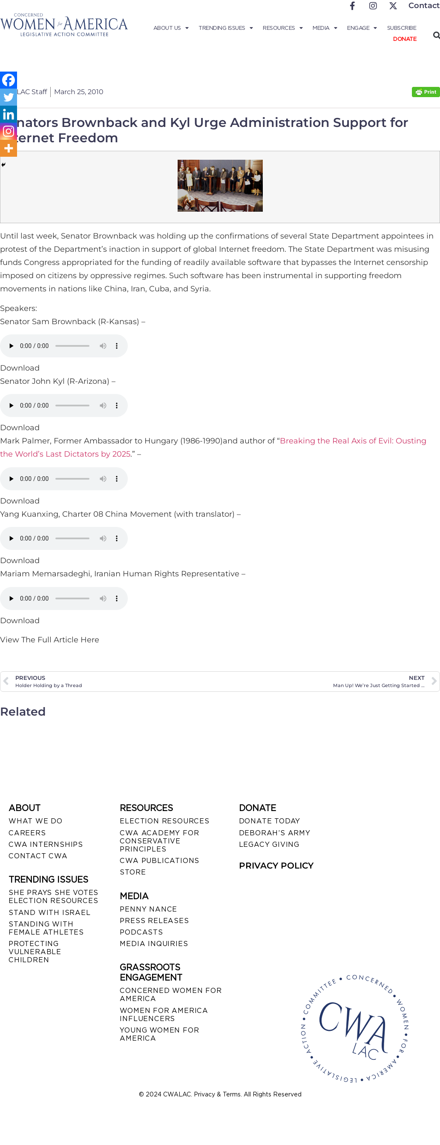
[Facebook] (8, 80)
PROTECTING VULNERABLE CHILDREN (35, 952)
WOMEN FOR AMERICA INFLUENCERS (164, 1015)
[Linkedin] (8, 114)
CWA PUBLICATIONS (159, 861)
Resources (282, 28)
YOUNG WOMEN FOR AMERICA (159, 1034)
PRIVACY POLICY (276, 865)
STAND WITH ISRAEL (50, 913)
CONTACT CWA (38, 856)
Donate (404, 39)
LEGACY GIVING (269, 844)
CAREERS (27, 833)
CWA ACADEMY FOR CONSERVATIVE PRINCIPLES (159, 841)
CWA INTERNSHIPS (46, 844)
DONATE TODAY (270, 821)
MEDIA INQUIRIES (154, 944)
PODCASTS (141, 932)
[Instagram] (8, 131)
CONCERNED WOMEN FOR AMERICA (170, 995)
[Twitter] (8, 97)
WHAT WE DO (36, 821)
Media (325, 28)
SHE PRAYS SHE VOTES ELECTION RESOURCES (53, 897)
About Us (171, 28)
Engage (362, 28)
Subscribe (402, 28)
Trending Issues (225, 28)
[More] (8, 148)
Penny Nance (148, 909)
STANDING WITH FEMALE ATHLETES (46, 928)
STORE (133, 872)
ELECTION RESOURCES (164, 821)
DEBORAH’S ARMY (275, 833)
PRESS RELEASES (154, 921)
